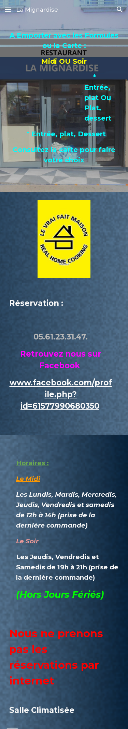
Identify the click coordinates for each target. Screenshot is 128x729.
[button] (8, 9)
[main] (64, 105)
